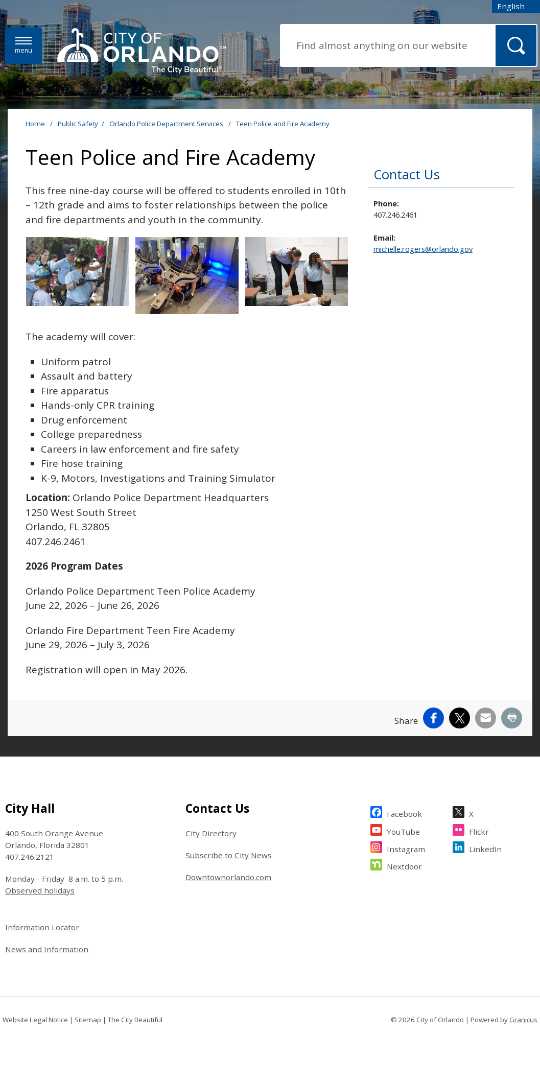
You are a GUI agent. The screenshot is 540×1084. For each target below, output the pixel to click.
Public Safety (78, 123)
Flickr (479, 830)
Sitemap (88, 1019)
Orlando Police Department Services (167, 123)
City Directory (211, 833)
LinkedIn (485, 847)
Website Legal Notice (35, 1019)
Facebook (404, 812)
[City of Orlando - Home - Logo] (141, 51)
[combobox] (516, 6)
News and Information (46, 949)
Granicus (523, 1019)
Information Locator (42, 927)
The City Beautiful (135, 1019)
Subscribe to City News (228, 855)
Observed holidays (40, 890)
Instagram (406, 847)
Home (35, 123)
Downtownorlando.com (228, 877)
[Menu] (23, 46)
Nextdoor (404, 865)
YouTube (403, 830)
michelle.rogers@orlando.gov (423, 249)
